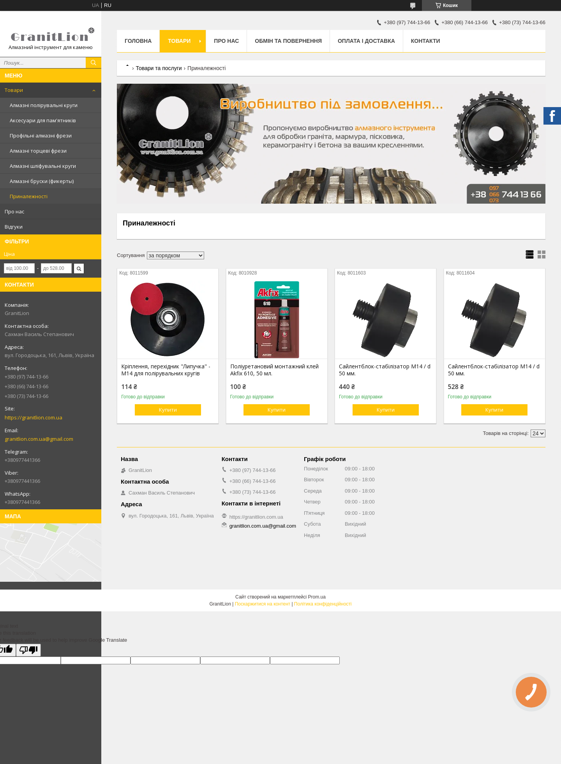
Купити (168, 409)
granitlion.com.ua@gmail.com (39, 438)
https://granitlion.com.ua (33, 417)
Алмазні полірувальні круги (44, 105)
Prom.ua (317, 597)
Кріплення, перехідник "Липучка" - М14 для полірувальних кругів (165, 370)
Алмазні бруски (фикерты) (42, 181)
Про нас (14, 211)
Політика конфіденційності (323, 604)
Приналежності (29, 196)
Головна (138, 41)
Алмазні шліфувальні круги (43, 165)
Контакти (425, 41)
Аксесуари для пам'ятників (43, 120)
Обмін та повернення (288, 41)
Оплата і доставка (366, 41)
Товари (14, 89)
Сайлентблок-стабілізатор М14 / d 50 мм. (384, 370)
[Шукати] (93, 63)
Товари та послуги (159, 68)
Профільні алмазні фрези (41, 135)
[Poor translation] (28, 650)
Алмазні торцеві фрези (38, 150)
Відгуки (14, 226)
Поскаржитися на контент (262, 604)
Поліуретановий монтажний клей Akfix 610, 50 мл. (274, 370)
